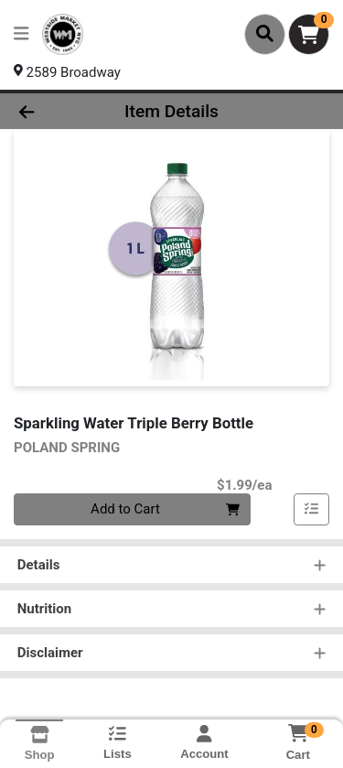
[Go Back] (53, 111)
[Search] (264, 34)
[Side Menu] (21, 34)
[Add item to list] (312, 509)
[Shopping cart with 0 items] (308, 34)
